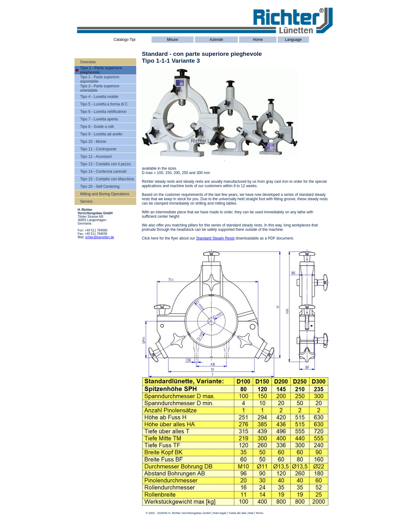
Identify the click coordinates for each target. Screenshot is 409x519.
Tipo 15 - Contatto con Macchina (107, 179)
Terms (259, 513)
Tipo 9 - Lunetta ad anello (101, 134)
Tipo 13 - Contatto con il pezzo (105, 164)
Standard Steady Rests (215, 238)
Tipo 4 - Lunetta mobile (99, 97)
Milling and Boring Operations (104, 194)
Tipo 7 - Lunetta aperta (99, 119)
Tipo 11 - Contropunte (98, 149)
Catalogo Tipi (124, 39)
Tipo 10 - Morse (93, 141)
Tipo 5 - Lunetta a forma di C (104, 104)
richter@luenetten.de (99, 237)
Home (258, 39)
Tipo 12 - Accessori (96, 156)
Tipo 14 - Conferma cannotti (103, 171)
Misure (172, 39)
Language (293, 39)
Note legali (219, 513)
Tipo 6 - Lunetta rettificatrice (103, 111)
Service (86, 201)
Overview (88, 62)
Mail (250, 513)
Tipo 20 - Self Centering (99, 186)
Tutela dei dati (237, 513)
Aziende (216, 39)
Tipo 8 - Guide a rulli (97, 126)
